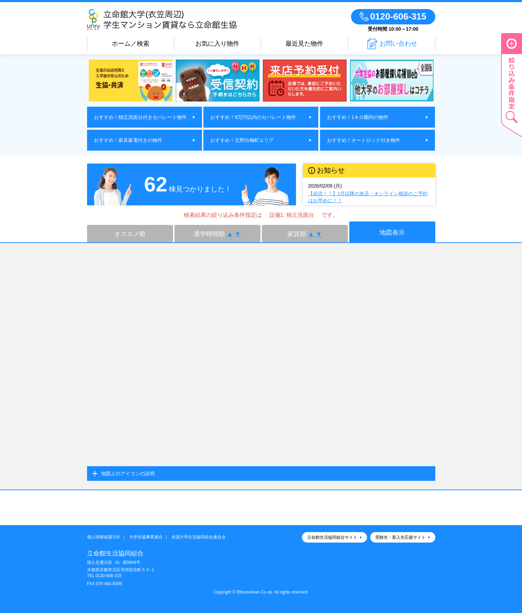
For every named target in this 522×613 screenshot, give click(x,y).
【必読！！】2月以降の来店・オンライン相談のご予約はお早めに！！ (368, 197)
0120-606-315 (108, 575)
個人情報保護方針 (103, 537)
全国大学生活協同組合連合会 (198, 537)
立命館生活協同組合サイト (332, 537)
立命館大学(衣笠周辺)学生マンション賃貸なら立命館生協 (182, 19)
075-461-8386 (109, 583)
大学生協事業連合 (146, 537)
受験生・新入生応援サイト (400, 537)
